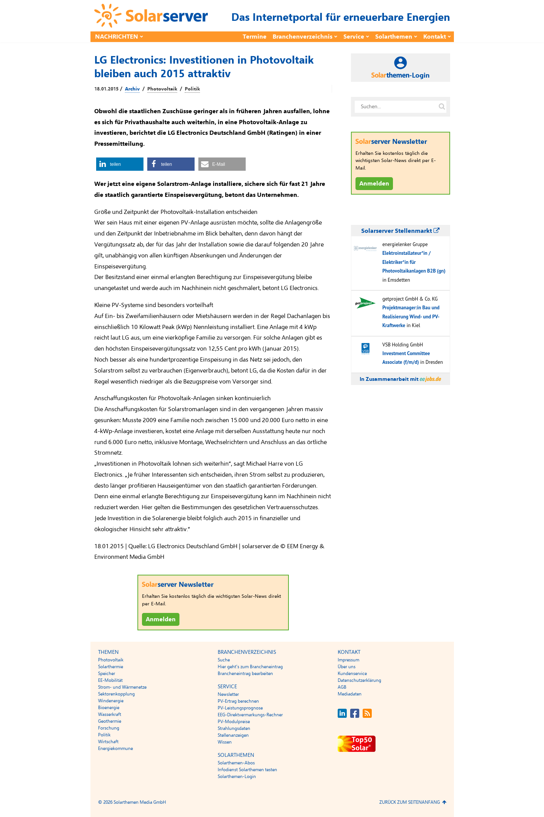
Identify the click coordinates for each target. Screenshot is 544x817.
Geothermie (109, 721)
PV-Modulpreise (234, 722)
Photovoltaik (162, 89)
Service (353, 37)
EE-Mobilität (110, 680)
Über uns (346, 667)
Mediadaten (350, 694)
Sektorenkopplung (116, 694)
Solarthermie (110, 667)
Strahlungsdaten (234, 728)
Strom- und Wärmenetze (122, 687)
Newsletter (228, 694)
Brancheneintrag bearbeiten (245, 673)
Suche (224, 660)
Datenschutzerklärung (359, 680)
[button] (119, 164)
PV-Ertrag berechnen (238, 701)
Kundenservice (352, 673)
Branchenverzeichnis (302, 37)
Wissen (225, 742)
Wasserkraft (109, 714)
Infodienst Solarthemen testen (247, 770)
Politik (192, 89)
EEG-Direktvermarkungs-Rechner (250, 715)
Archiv (132, 89)
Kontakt (434, 37)
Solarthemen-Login (237, 776)
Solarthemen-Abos (236, 763)
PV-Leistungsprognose (240, 708)
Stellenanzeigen (233, 735)
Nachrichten (116, 37)
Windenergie (110, 701)
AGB (342, 687)
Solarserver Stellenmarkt (400, 231)
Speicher (106, 673)
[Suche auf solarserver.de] (442, 106)
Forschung (108, 728)
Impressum (348, 660)
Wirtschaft (108, 742)
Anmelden (161, 619)
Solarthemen (393, 37)
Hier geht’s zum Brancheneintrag (250, 667)
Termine (255, 37)
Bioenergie (108, 708)
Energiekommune (115, 748)
